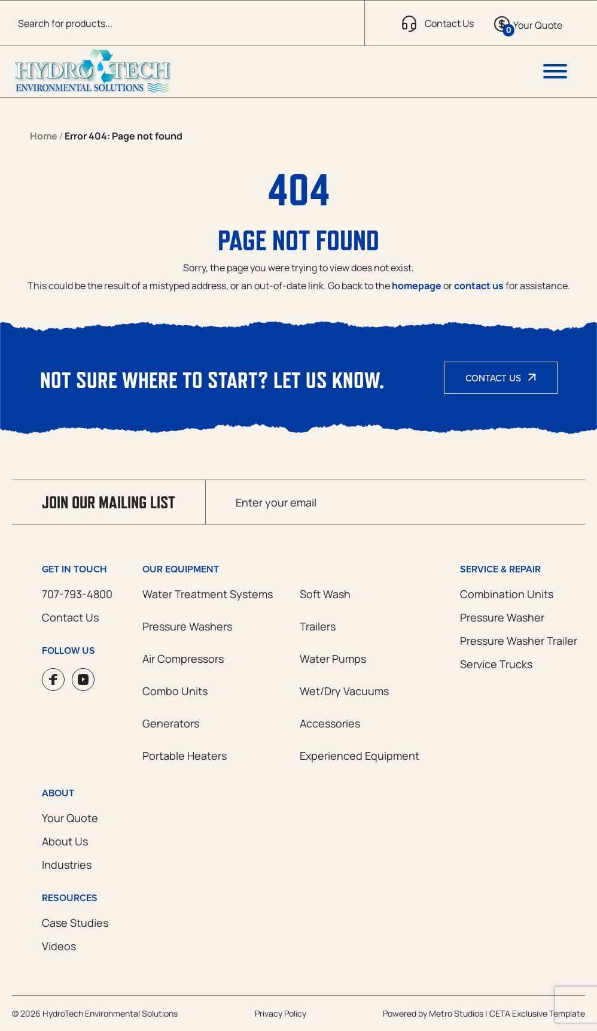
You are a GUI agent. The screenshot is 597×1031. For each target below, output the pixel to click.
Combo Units (175, 691)
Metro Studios (456, 1013)
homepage (416, 285)
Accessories (330, 723)
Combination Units (506, 594)
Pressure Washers (187, 626)
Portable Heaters (184, 755)
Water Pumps (333, 658)
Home (43, 135)
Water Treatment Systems (207, 594)
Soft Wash (325, 594)
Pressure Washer (502, 617)
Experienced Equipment (359, 755)
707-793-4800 (77, 594)
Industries (67, 864)
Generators (170, 723)
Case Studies (75, 922)
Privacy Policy (280, 1013)
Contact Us (493, 377)
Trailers (318, 626)
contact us (479, 285)
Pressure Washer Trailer (518, 640)
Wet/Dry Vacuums (344, 691)
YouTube (83, 679)
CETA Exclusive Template (537, 1013)
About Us (65, 841)
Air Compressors (183, 658)
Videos (59, 946)
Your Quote (70, 818)
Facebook (53, 679)
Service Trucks (496, 664)
